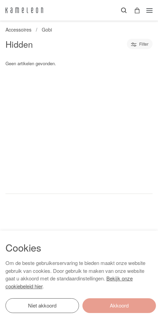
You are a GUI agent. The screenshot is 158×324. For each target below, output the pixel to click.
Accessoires (18, 29)
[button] (135, 10)
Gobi (47, 29)
